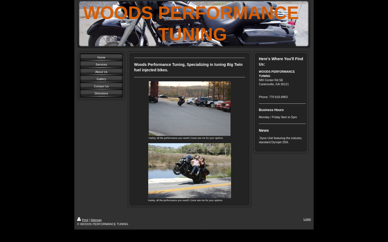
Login (307, 219)
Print (82, 220)
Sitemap (96, 220)
